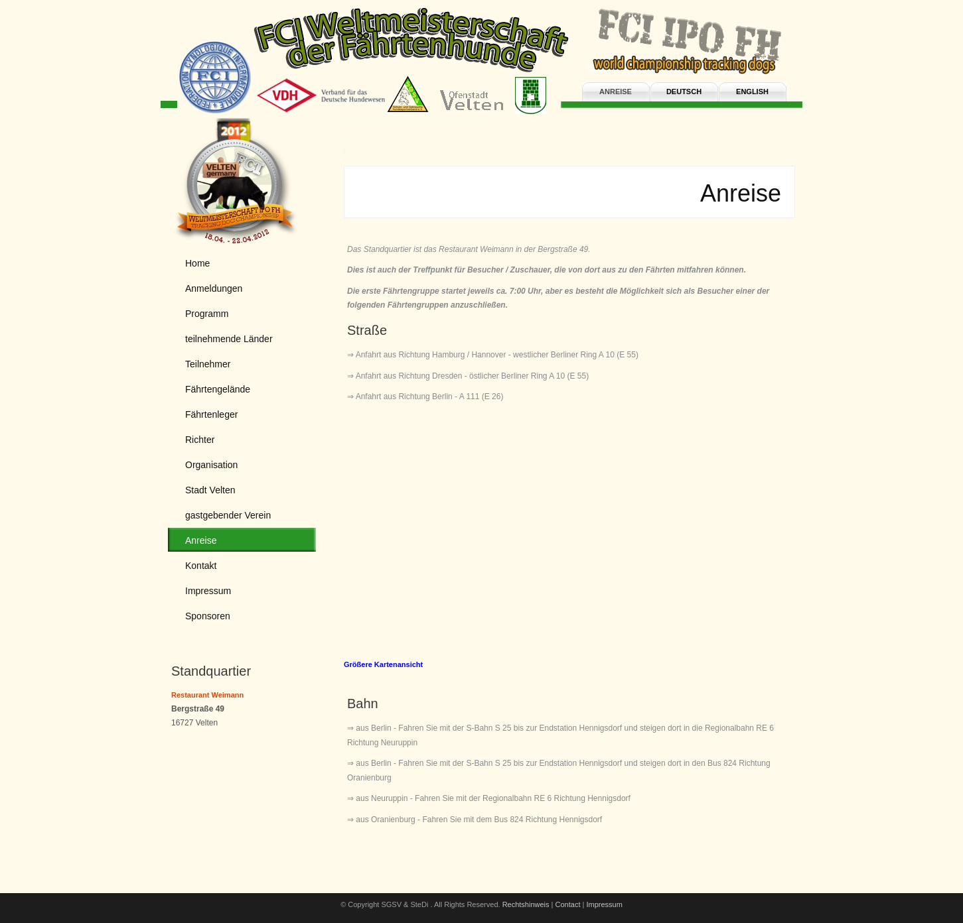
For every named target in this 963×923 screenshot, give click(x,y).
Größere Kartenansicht (383, 664)
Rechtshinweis (526, 904)
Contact (568, 904)
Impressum (604, 904)
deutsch (684, 91)
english (752, 91)
